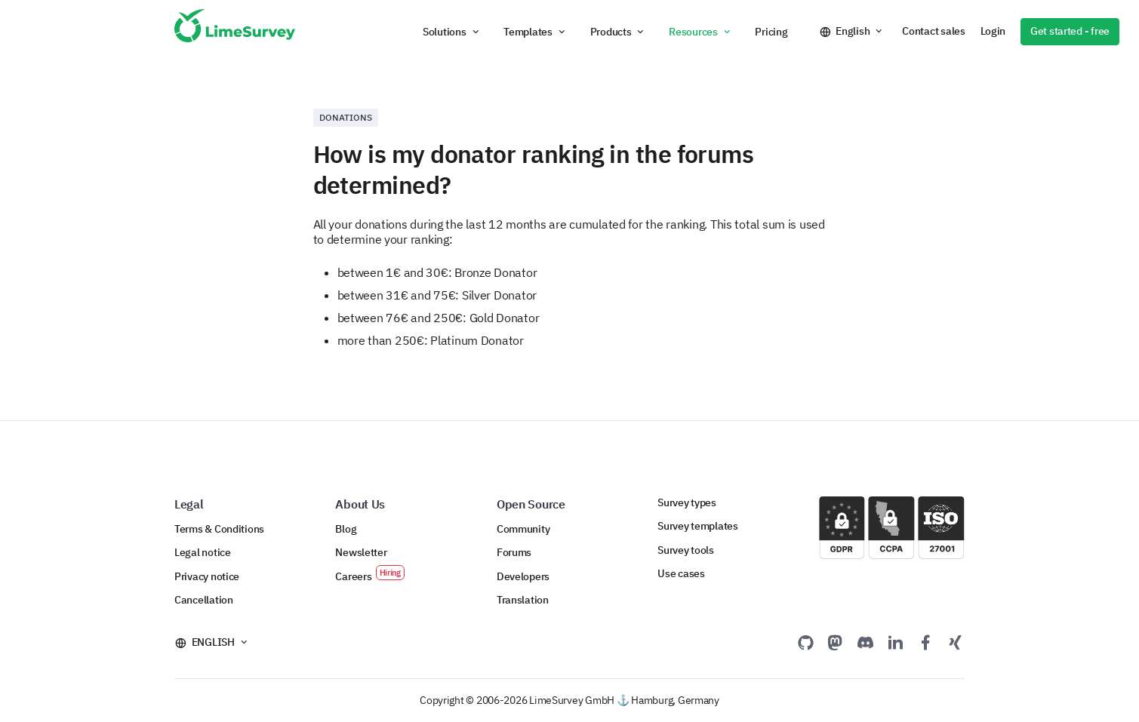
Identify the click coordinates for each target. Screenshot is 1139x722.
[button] (452, 31)
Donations (345, 117)
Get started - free (1070, 31)
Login (993, 31)
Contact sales (933, 31)
